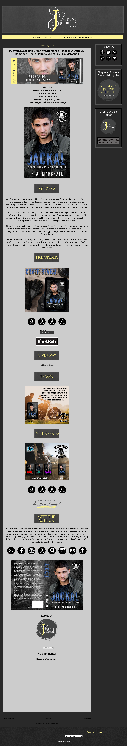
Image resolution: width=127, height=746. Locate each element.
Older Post (86, 719)
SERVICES (48, 37)
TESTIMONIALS (70, 37)
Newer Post (9, 719)
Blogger (67, 741)
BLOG (58, 37)
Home (48, 719)
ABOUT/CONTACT (86, 37)
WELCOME (37, 37)
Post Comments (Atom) (52, 723)
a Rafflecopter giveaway (47, 365)
